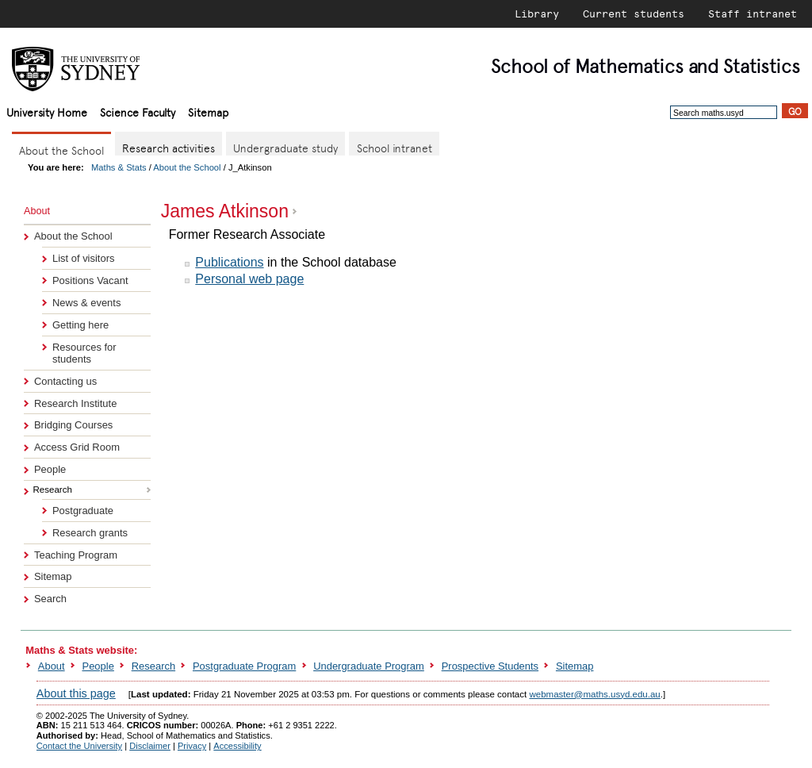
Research (153, 666)
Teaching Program (75, 555)
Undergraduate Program (368, 666)
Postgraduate (82, 510)
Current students (633, 13)
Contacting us (65, 381)
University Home (46, 111)
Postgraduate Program (244, 666)
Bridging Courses (73, 425)
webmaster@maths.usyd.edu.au (594, 694)
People (50, 469)
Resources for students (84, 353)
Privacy (192, 746)
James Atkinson (225, 211)
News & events (86, 303)
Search (50, 599)
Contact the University (79, 746)
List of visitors (83, 258)
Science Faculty (137, 111)
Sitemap (208, 111)
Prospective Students (490, 666)
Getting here (80, 325)
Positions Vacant (90, 280)
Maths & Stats (119, 167)
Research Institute (75, 403)
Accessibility (237, 746)
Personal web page (249, 279)
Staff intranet (752, 13)
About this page (76, 693)
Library (537, 13)
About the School (186, 167)
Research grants (90, 533)
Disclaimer (149, 746)
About (51, 666)
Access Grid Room (77, 447)
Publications (229, 262)
